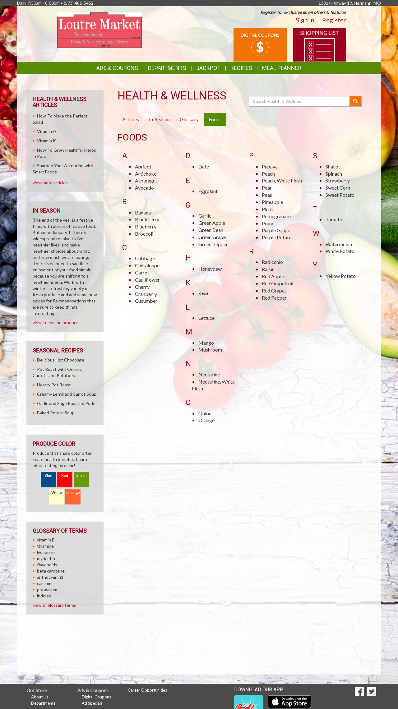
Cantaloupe (147, 265)
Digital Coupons (96, 696)
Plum (267, 209)
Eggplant (208, 191)
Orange (206, 420)
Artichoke (145, 174)
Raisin (268, 269)
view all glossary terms (54, 605)
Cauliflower (147, 280)
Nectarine (209, 374)
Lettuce (206, 318)
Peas (267, 195)
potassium (47, 589)
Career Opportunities (147, 690)
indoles (44, 595)
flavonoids (47, 564)
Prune (268, 223)
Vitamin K (46, 140)
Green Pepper (213, 244)
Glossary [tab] (189, 119)
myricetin (46, 558)
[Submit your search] (355, 101)
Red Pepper (274, 298)
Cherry (142, 287)
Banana (143, 212)
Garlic (204, 216)
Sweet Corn (338, 188)
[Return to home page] (99, 29)
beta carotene (51, 570)
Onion (204, 413)
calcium (44, 583)
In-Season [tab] (159, 119)
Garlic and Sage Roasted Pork (65, 403)
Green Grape (212, 237)
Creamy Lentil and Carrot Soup (66, 394)
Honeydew (210, 269)
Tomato (334, 219)
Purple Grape (276, 230)
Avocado (144, 188)
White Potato (340, 251)
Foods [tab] (215, 119)
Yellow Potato (341, 276)
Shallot (333, 166)
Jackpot (208, 68)
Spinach (334, 174)
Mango (206, 343)
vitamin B (46, 539)
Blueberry (145, 226)
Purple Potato (277, 237)
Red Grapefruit (278, 283)
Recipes (241, 68)
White (56, 492)
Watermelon (339, 244)
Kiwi (203, 293)
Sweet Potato (340, 195)
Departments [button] (167, 68)
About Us (39, 696)
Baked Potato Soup (56, 412)
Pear (267, 188)
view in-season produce (56, 322)
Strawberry (338, 180)
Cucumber (146, 301)
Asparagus (146, 180)
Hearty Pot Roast (54, 384)
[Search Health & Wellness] (299, 101)
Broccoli (144, 234)
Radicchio (272, 262)
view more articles (50, 182)
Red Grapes (274, 290)
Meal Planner (282, 68)
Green (81, 475)
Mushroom (210, 349)
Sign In (305, 20)
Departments (43, 703)
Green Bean (210, 230)
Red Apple (273, 276)
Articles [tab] (130, 119)
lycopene (46, 552)
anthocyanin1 (50, 577)
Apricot (143, 166)
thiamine (45, 546)
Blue (48, 475)
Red (64, 475)
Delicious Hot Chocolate (60, 359)
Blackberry (147, 219)
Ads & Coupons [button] (117, 68)
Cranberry (146, 294)
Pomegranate (276, 216)
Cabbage (145, 258)
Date (203, 166)
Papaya (270, 166)
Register (334, 20)
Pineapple (272, 202)
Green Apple (211, 223)
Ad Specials (92, 703)
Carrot (142, 272)
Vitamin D (46, 131)
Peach (268, 174)
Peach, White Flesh (282, 180)
